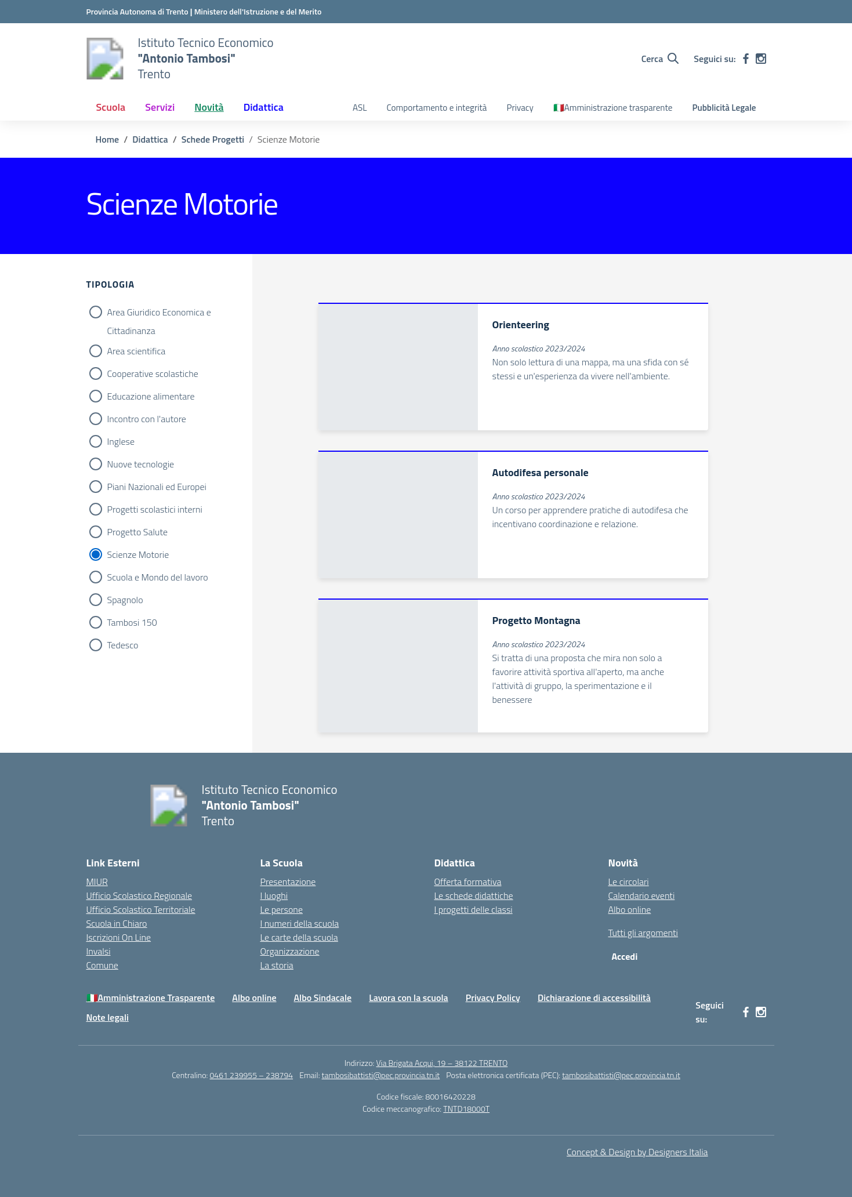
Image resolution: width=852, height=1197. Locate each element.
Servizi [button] (160, 107)
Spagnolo (125, 600)
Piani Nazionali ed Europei (156, 487)
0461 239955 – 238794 (251, 1075)
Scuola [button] (111, 107)
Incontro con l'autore (146, 419)
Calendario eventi (641, 895)
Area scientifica (136, 351)
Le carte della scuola (299, 937)
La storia (276, 965)
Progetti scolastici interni (154, 509)
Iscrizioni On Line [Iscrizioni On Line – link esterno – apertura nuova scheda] (118, 937)
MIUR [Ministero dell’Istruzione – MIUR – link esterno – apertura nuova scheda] (97, 881)
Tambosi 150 (132, 622)
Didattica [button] (264, 107)
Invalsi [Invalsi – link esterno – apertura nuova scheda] (98, 951)
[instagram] (761, 58)
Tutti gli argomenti (643, 933)
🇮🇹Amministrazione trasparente (613, 107)
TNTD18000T (466, 1108)
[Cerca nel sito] (660, 58)
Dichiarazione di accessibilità (594, 997)
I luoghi (274, 895)
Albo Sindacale (323, 997)
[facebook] (746, 58)
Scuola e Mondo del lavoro (157, 577)
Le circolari (628, 881)
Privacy (519, 107)
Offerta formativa (468, 881)
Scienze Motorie (138, 554)
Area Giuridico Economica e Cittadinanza (159, 313)
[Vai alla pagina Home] (107, 139)
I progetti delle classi (473, 909)
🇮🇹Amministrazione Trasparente (150, 997)
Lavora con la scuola (408, 997)
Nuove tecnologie (141, 464)
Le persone (281, 909)
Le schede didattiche (473, 895)
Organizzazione (290, 951)
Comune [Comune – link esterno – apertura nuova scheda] (102, 965)
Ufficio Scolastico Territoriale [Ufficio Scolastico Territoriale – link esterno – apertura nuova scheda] (140, 909)
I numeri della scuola (299, 923)
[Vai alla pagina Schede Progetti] (213, 139)
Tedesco (123, 645)
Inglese (121, 441)
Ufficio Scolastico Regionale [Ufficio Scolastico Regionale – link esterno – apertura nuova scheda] (139, 895)
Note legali (107, 1017)
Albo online (629, 909)
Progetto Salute (137, 532)
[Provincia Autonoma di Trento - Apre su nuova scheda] (138, 11)
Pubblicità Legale (724, 107)
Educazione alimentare (151, 396)
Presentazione (288, 881)
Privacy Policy (493, 997)
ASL (360, 107)
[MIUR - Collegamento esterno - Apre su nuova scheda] (258, 11)
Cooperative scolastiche (152, 373)
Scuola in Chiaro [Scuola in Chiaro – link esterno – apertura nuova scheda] (116, 923)
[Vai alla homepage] (105, 58)
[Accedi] (627, 956)
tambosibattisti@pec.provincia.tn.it (381, 1075)
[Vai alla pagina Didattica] (150, 139)
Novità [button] (208, 107)
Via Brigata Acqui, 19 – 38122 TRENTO (442, 1063)
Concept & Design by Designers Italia (637, 1152)
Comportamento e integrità (436, 107)
